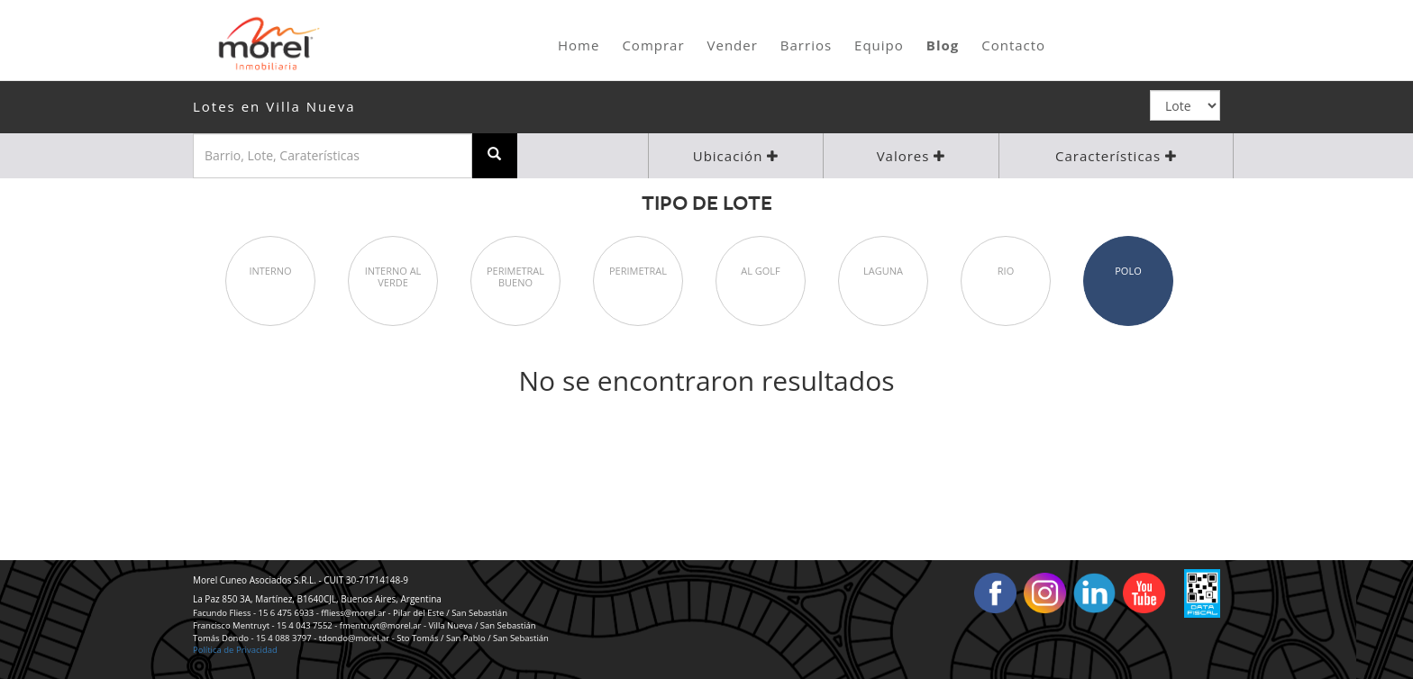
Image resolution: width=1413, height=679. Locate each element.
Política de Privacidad (235, 650)
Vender (732, 45)
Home (578, 45)
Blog (942, 45)
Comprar (653, 45)
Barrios (806, 45)
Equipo (879, 45)
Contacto (1013, 45)
